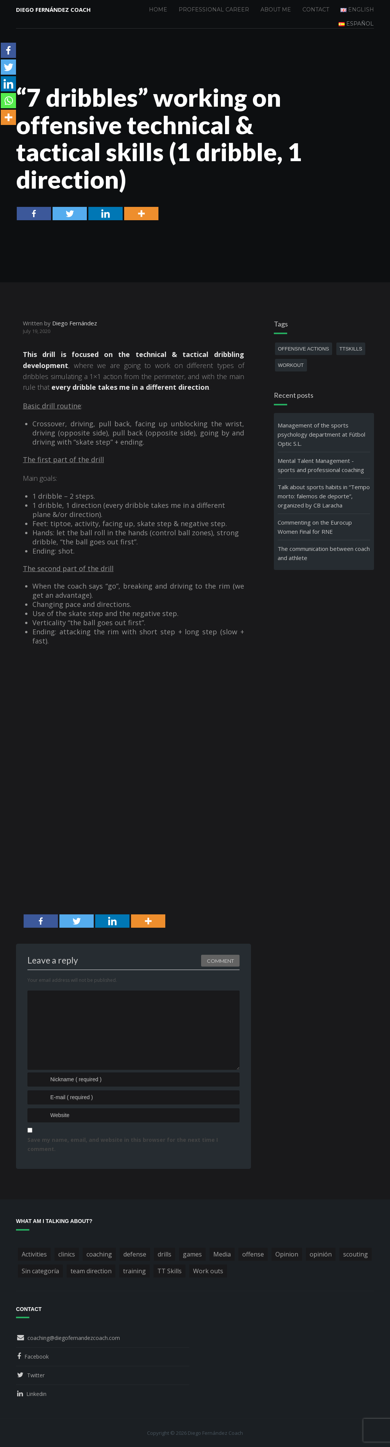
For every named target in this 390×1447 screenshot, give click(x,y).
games (192, 1254)
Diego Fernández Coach (53, 9)
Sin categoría (40, 1271)
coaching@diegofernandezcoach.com (73, 1337)
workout (291, 365)
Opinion (286, 1254)
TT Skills (169, 1271)
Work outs (208, 1271)
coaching (99, 1254)
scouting (355, 1254)
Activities (34, 1254)
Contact (315, 9)
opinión (321, 1254)
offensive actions (303, 349)
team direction (91, 1271)
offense (253, 1254)
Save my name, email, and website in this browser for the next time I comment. (122, 1144)
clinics (66, 1254)
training (134, 1271)
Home (158, 9)
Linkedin (36, 1393)
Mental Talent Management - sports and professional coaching (321, 465)
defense (134, 1254)
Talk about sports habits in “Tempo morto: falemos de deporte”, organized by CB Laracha (324, 496)
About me (276, 9)
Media (222, 1254)
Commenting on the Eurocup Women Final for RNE (315, 527)
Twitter (36, 1375)
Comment (220, 961)
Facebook (36, 1356)
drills (164, 1254)
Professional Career (214, 9)
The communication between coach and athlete (324, 553)
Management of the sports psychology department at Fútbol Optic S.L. (321, 434)
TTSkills (350, 349)
